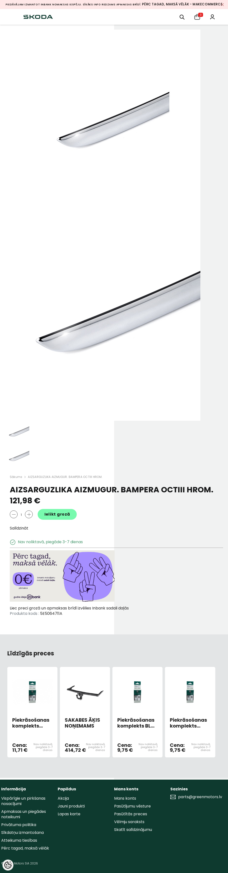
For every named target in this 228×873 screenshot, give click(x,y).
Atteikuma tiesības (19, 840)
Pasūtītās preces (130, 814)
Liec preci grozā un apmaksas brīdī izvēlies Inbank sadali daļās (69, 608)
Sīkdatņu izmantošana (22, 832)
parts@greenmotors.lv (200, 797)
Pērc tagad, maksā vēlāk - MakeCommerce (182, 4)
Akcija (63, 798)
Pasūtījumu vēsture (132, 806)
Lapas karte (69, 814)
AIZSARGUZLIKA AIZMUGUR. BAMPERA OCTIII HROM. (65, 477)
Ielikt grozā (57, 514)
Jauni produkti (71, 806)
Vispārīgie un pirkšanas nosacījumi (23, 801)
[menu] (182, 17)
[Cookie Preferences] (7, 865)
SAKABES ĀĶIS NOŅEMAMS (82, 723)
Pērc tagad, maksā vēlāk (25, 848)
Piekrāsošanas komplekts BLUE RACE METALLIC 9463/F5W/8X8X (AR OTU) (137, 723)
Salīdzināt (19, 528)
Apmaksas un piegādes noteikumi (23, 814)
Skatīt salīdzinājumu (133, 829)
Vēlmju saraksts (129, 822)
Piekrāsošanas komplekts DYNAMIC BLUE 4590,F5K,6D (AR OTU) (30, 723)
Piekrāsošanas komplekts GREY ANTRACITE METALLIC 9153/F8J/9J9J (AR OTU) (188, 723)
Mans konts (125, 798)
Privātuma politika (18, 825)
